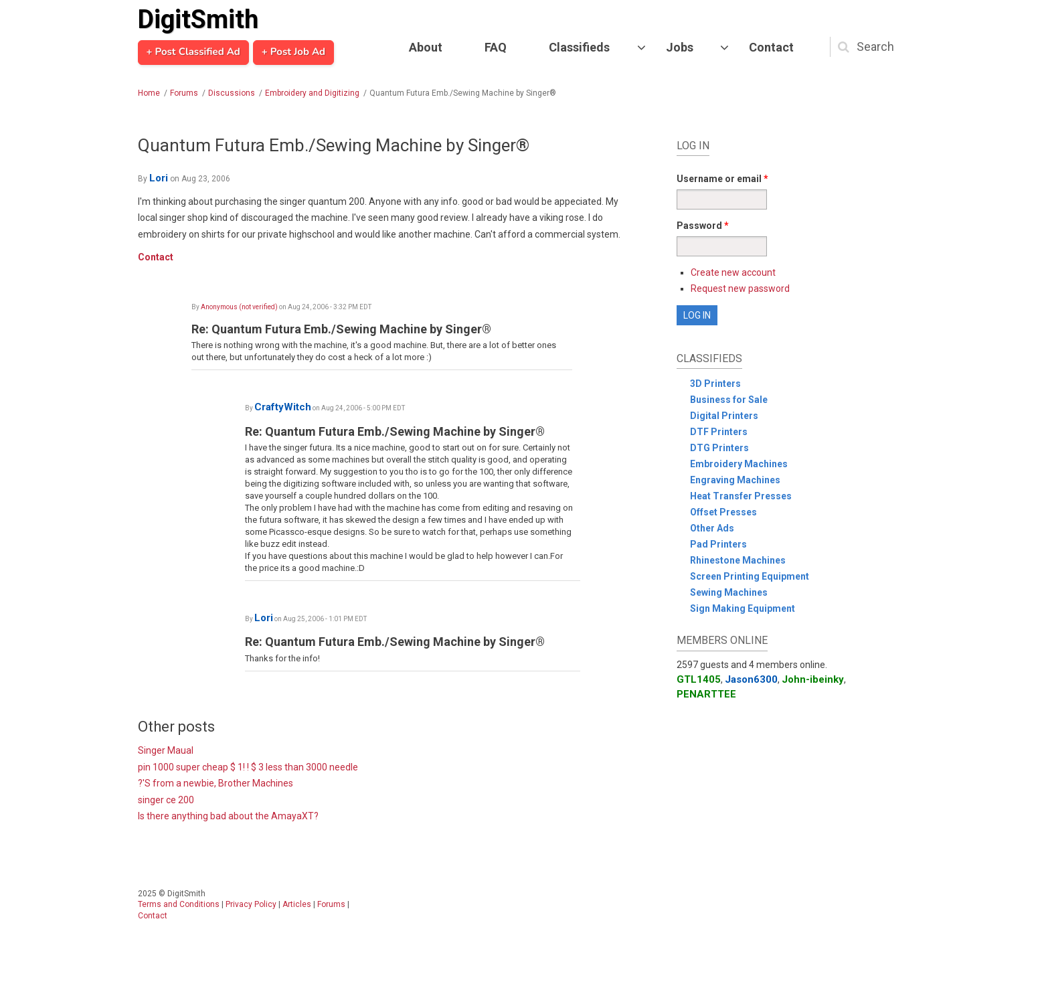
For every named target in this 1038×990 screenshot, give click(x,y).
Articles (296, 904)
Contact (771, 47)
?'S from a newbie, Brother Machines (215, 783)
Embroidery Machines (739, 464)
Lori (158, 178)
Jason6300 (751, 679)
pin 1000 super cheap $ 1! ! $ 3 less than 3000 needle (248, 767)
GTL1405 (699, 679)
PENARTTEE (706, 694)
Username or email (722, 178)
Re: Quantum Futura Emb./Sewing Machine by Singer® (341, 329)
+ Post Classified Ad (193, 52)
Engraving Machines (735, 480)
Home (149, 93)
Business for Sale (729, 399)
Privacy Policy (251, 904)
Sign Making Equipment (742, 608)
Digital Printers (724, 415)
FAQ (496, 47)
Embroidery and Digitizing (312, 93)
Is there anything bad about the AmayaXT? (228, 816)
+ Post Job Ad (293, 52)
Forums (184, 93)
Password (703, 225)
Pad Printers (718, 544)
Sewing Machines (729, 592)
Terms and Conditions (179, 904)
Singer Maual (165, 750)
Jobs (679, 47)
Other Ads (712, 528)
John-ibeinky (813, 679)
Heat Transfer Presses (741, 496)
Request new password (740, 288)
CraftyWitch (282, 407)
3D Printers (715, 383)
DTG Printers (719, 447)
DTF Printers (719, 431)
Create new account (733, 272)
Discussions (231, 93)
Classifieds (579, 47)
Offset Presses (723, 512)
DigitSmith (198, 19)
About (425, 47)
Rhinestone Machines (738, 560)
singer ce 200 (166, 800)
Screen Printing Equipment (749, 576)
